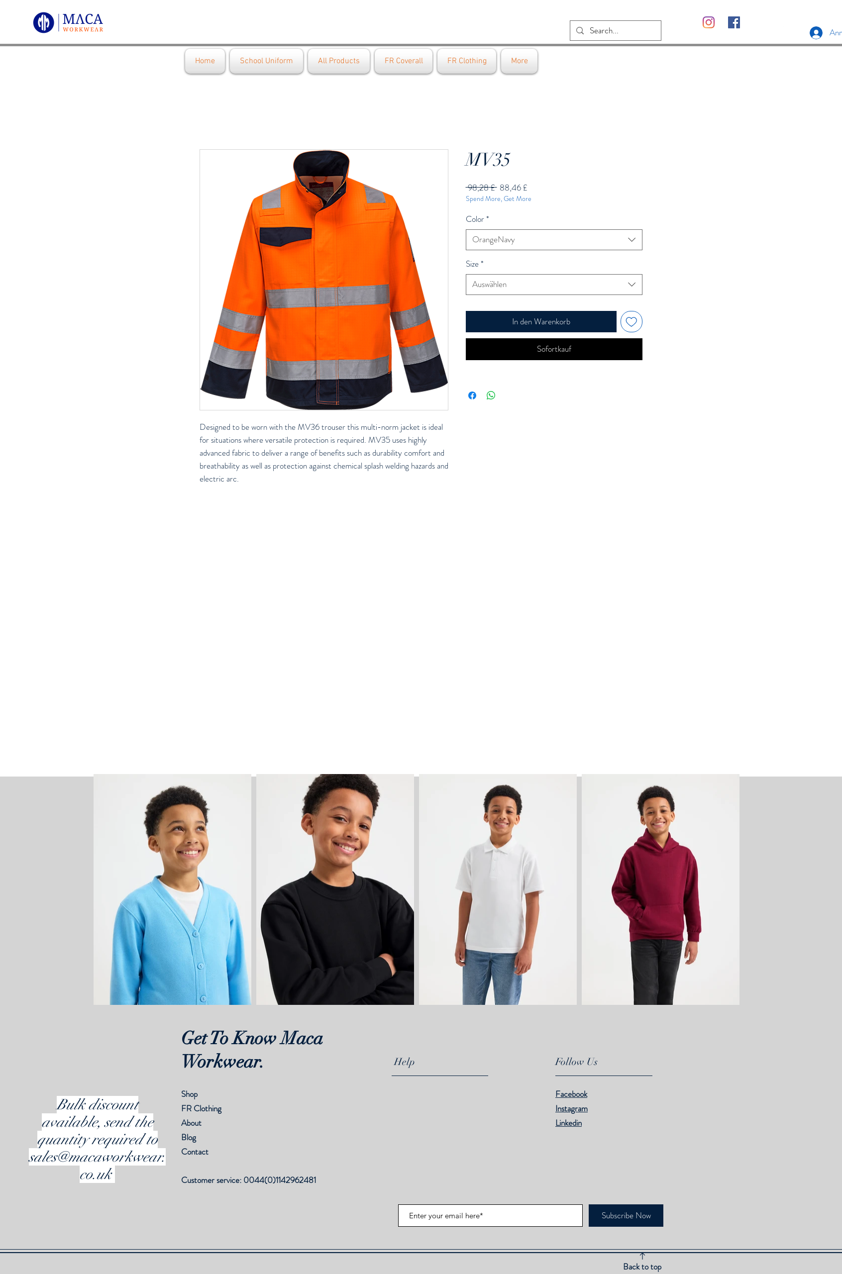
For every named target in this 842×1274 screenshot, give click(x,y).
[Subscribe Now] (626, 1215)
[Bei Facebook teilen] (472, 395)
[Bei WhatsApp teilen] (491, 395)
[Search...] (615, 31)
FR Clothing (201, 1108)
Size (475, 264)
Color (477, 219)
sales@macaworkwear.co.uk (97, 1165)
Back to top (642, 1267)
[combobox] (554, 239)
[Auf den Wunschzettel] (631, 322)
